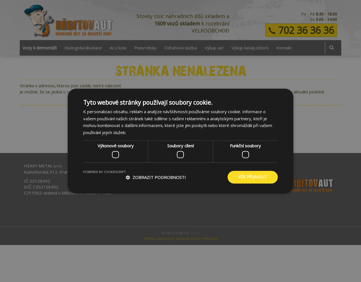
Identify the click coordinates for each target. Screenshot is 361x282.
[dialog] (180, 141)
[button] (156, 177)
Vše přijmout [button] (252, 177)
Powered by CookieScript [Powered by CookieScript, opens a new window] (104, 172)
